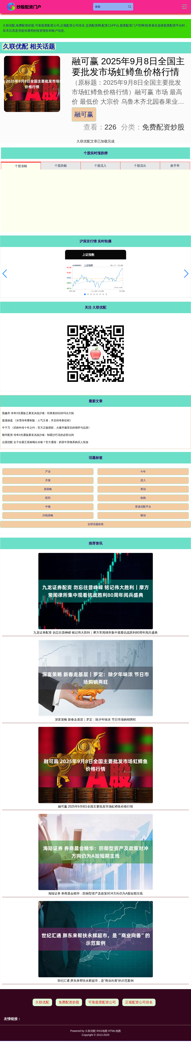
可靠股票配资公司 (102, 1002)
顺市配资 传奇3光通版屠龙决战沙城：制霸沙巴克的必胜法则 (38, 434)
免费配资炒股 (69, 1002)
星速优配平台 (143, 506)
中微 (48, 506)
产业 (48, 471)
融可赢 (83, 114)
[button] (4, 273)
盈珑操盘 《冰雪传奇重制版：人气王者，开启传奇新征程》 (37, 420)
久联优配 (42, 1002)
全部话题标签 (96, 524)
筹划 (143, 489)
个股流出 (140, 165)
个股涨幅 (21, 166)
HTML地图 (114, 1030)
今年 (143, 471)
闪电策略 (48, 515)
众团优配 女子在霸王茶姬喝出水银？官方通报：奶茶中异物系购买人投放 (45, 442)
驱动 (143, 515)
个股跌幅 (61, 165)
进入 (143, 480)
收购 (143, 497)
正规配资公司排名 (139, 1002)
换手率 (175, 165)
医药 (48, 497)
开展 (48, 480)
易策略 (48, 489)
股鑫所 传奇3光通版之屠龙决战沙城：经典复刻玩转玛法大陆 (38, 413)
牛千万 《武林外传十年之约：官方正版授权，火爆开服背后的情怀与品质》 (46, 427)
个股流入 (100, 165)
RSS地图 (102, 1030)
